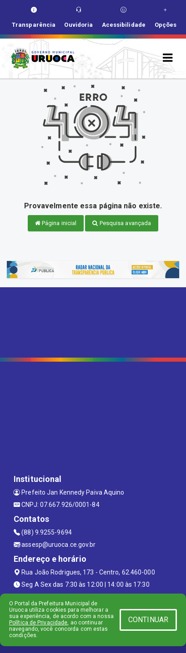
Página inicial (56, 223)
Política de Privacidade (38, 622)
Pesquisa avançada (121, 223)
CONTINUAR (148, 619)
